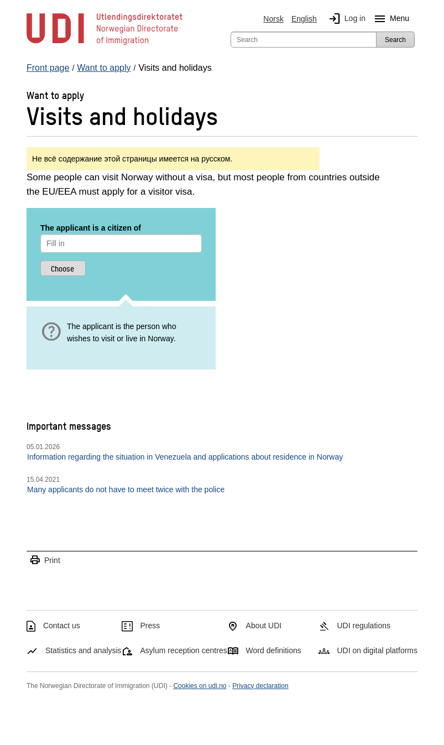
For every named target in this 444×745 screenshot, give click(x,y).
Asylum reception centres (183, 650)
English (304, 18)
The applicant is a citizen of (90, 227)
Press (150, 625)
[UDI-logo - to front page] (104, 44)
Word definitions (273, 650)
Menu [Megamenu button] (389, 19)
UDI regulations (363, 625)
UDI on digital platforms (377, 650)
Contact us (61, 625)
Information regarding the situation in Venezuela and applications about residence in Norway (185, 456)
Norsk (273, 18)
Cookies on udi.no (199, 686)
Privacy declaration (260, 686)
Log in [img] (345, 19)
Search (395, 40)
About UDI (264, 625)
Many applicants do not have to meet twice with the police (125, 489)
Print (44, 560)
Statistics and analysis (83, 650)
